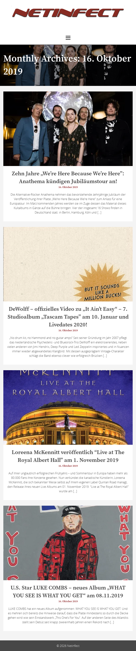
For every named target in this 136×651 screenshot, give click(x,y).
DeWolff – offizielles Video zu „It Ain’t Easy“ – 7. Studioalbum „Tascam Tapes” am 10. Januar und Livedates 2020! (68, 317)
